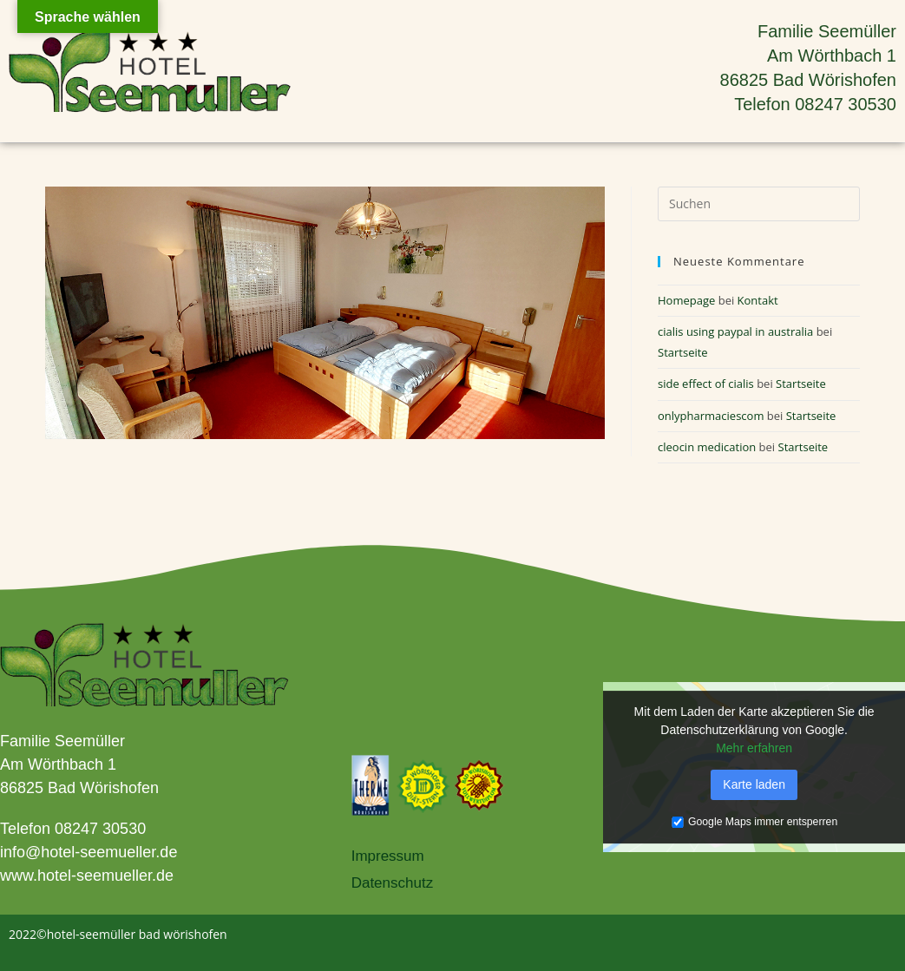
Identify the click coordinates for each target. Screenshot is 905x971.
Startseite (683, 352)
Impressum (387, 856)
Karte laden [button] (754, 784)
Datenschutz (392, 883)
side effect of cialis (706, 383)
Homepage (686, 300)
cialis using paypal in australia (735, 331)
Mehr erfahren (754, 748)
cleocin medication (707, 447)
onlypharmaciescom (711, 415)
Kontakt (758, 300)
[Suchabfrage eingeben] (759, 204)
